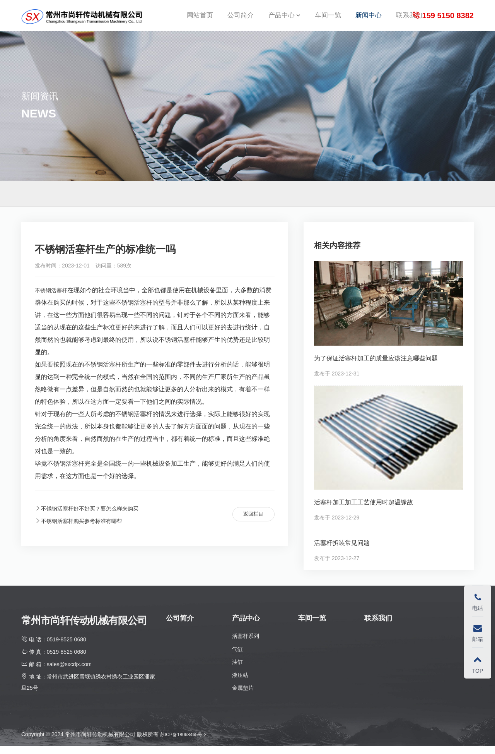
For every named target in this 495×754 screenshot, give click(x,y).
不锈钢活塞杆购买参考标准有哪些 (84, 529)
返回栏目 (250, 522)
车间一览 (328, 19)
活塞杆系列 (245, 644)
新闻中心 (368, 19)
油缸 (237, 670)
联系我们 (409, 19)
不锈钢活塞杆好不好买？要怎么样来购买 (93, 516)
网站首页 (200, 19)
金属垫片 (243, 695)
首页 (444, 201)
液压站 (240, 683)
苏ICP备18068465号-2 (187, 742)
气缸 (237, 657)
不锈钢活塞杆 (53, 298)
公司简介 (240, 19)
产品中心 (281, 19)
